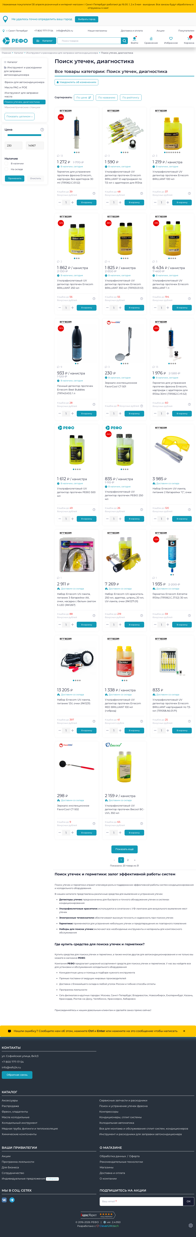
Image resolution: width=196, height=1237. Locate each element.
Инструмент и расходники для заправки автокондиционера (62, 52)
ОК (189, 1201)
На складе (17, 169)
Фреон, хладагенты (15, 1111)
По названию (106, 97)
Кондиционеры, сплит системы (120, 1117)
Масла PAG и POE (16, 87)
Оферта (134, 1156)
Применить (14, 178)
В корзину (86, 202)
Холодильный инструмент (19, 1122)
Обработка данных (113, 1156)
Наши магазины (97, 30)
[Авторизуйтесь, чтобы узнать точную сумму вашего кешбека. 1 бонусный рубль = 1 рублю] (95, 193)
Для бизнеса (10, 1167)
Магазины (107, 1167)
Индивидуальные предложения (30, 1179)
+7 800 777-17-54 (43, 30)
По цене (83, 97)
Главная (6, 52)
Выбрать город (86, 19)
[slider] (6, 135)
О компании (108, 1178)
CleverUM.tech (109, 1226)
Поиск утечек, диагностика (22, 101)
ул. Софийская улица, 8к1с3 (20, 1056)
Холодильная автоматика (116, 1122)
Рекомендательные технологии (121, 1161)
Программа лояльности (18, 1161)
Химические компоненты (19, 1134)
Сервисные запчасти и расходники (123, 1100)
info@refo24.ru (64, 30)
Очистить (35, 178)
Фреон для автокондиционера (24, 82)
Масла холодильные (15, 1117)
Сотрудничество (13, 1173)
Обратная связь (17, 1074)
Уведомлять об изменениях (76, 82)
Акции (160, 30)
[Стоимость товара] (42, 129)
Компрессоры (108, 1111)
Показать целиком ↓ (19, 116)
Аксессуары (10, 1100)
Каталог (44, 40)
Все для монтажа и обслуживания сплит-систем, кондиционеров (143, 1128)
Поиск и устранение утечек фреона (123, 1106)
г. (15, 30)
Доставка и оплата (132, 30)
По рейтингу (130, 97)
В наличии (17, 163)
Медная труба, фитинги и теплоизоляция (30, 1128)
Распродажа (10, 1106)
